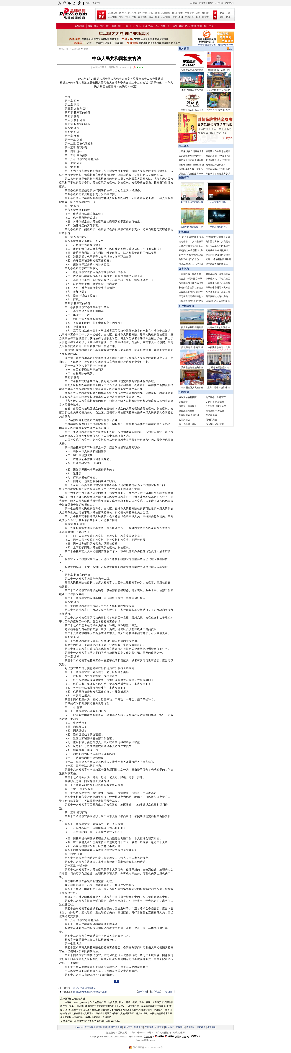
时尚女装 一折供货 (215, 410)
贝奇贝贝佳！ (212, 419)
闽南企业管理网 (225, 43)
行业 (127, 13)
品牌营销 (165, 13)
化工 (157, 26)
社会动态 (184, 146)
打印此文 (155, 991)
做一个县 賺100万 (187, 424)
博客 (181, 13)
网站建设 (201, 1027)
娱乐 (138, 26)
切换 (228, 17)
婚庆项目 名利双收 (215, 424)
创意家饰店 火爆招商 (189, 415)
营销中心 (190, 1027)
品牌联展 (112, 17)
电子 (169, 26)
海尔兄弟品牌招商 (188, 397)
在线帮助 (180, 1027)
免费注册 (96, 3)
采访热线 (229, 3)
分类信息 (184, 269)
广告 (134, 17)
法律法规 (75, 48)
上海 (228, 13)
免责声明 (211, 1027)
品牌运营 (189, 13)
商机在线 (184, 231)
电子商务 (142, 17)
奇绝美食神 (211, 415)
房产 (108, 26)
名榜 (198, 17)
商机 (127, 17)
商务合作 (138, 1027)
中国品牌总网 (115, 1027)
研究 (198, 13)
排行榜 (205, 13)
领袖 (157, 13)
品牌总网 (63, 48)
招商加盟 (184, 392)
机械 (163, 26)
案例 (157, 17)
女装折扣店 (184, 419)
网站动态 (127, 1027)
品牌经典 (189, 17)
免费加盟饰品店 (186, 410)
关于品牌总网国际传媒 (96, 1027)
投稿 (220, 3)
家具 (114, 26)
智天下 (205, 17)
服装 (90, 26)
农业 (175, 26)
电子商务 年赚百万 (216, 397)
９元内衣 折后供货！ (216, 402)
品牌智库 (165, 17)
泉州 (222, 17)
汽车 (150, 26)
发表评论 (142, 991)
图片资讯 (183, 48)
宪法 (86, 48)
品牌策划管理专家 (206, 43)
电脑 (126, 26)
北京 (222, 13)
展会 (151, 17)
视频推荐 (184, 177)
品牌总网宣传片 (218, 202)
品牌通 (193, 3)
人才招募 (159, 1027)
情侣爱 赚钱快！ (188, 406)
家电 (120, 26)
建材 (181, 26)
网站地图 (169, 1027)
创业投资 (142, 13)
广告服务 (148, 1027)
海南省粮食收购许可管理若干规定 (90, 991)
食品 (96, 26)
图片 (121, 13)
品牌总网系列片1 (218, 227)
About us (79, 1027)
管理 (121, 17)
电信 (132, 26)
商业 (206, 26)
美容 (102, 26)
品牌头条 (112, 13)
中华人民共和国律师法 (84, 988)
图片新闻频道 (186, 306)
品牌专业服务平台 (208, 3)
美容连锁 (183, 402)
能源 (199, 26)
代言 (174, 17)
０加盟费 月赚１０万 (216, 406)
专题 (151, 13)
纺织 (193, 26)
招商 (134, 13)
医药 (187, 26)
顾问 (174, 13)
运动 (144, 26)
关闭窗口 (169, 991)
